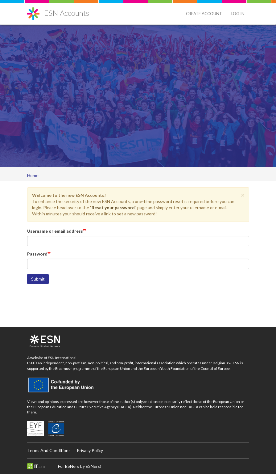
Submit (38, 278)
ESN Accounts (66, 12)
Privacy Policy (90, 450)
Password (37, 253)
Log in (238, 13)
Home (33, 175)
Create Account (204, 13)
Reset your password (113, 207)
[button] (243, 195)
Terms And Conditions (49, 450)
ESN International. (62, 357)
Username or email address (55, 231)
